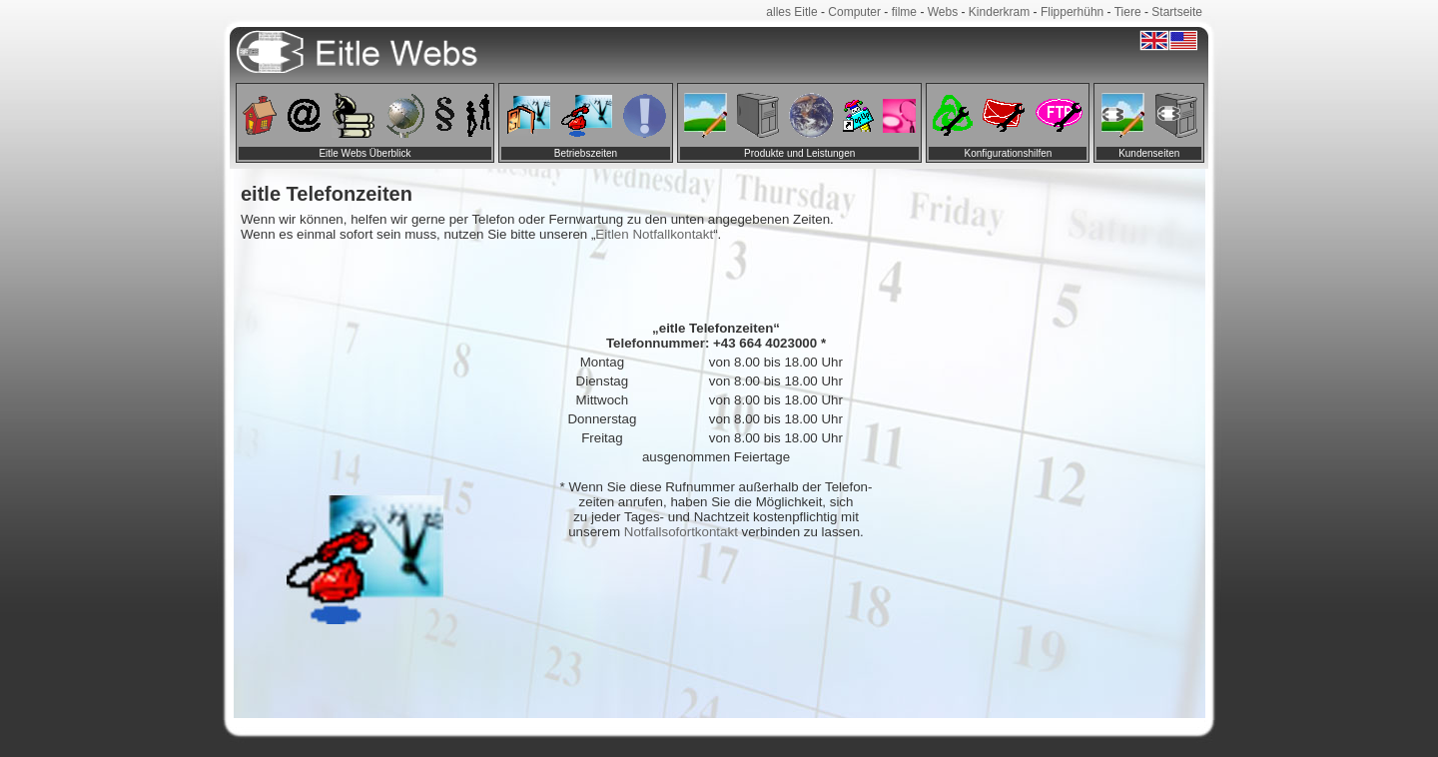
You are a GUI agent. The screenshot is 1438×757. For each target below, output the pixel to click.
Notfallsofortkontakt (681, 531)
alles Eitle (791, 12)
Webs (943, 12)
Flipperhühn (1072, 12)
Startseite (1176, 12)
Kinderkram (999, 12)
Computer (854, 12)
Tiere (1127, 12)
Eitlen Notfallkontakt (654, 234)
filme (904, 12)
